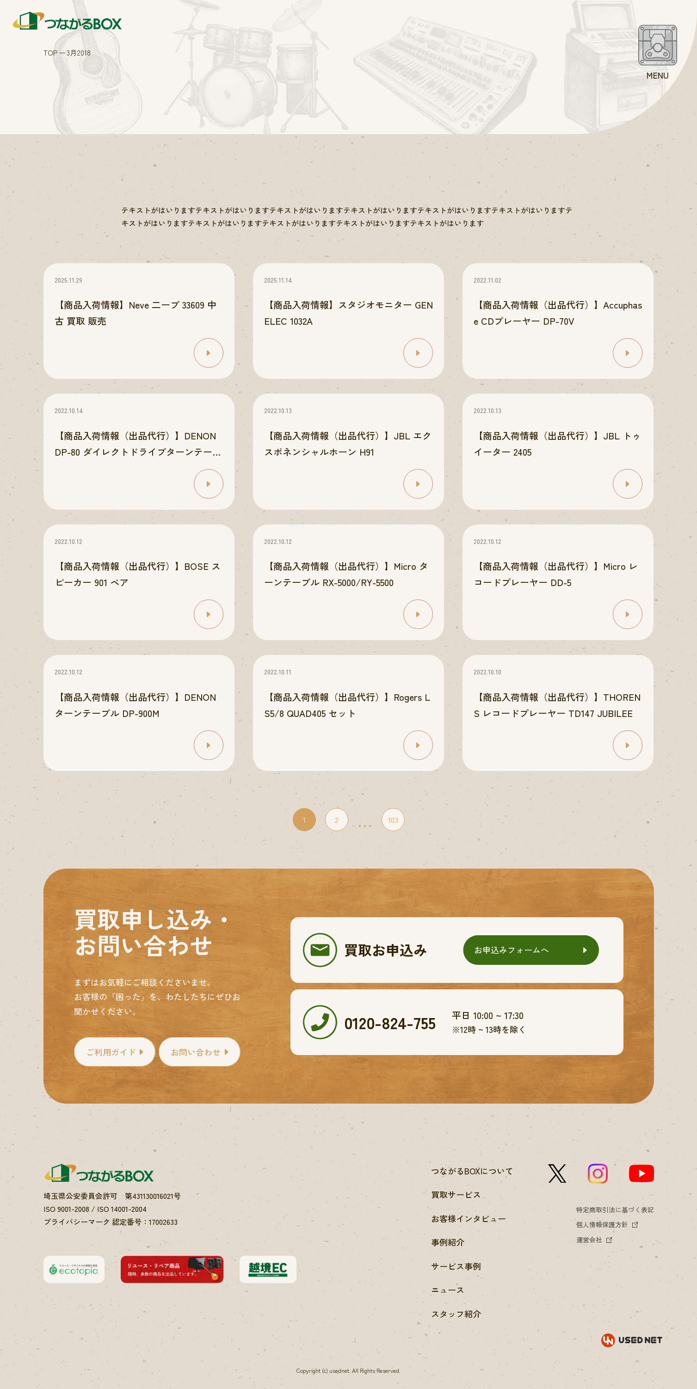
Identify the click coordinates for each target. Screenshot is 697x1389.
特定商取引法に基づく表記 (615, 1209)
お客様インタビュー (468, 1218)
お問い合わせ (196, 1052)
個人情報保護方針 (602, 1224)
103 (393, 819)
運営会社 (589, 1239)
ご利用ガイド (111, 1052)
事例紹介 (447, 1242)
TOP (50, 52)
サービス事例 (456, 1266)
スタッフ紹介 (456, 1314)
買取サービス (456, 1194)
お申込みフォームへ (511, 950)
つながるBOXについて (472, 1171)
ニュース (447, 1290)
